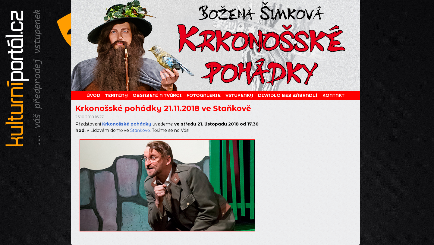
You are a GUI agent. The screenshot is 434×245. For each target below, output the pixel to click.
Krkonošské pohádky (126, 124)
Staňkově (140, 130)
